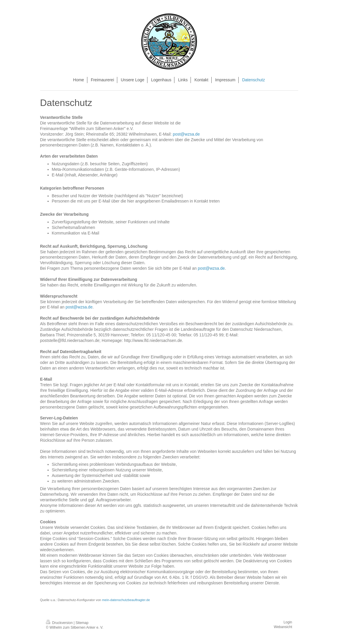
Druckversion (60, 623)
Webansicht (283, 627)
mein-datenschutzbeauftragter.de (126, 600)
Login (287, 622)
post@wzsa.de (186, 134)
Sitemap (82, 623)
